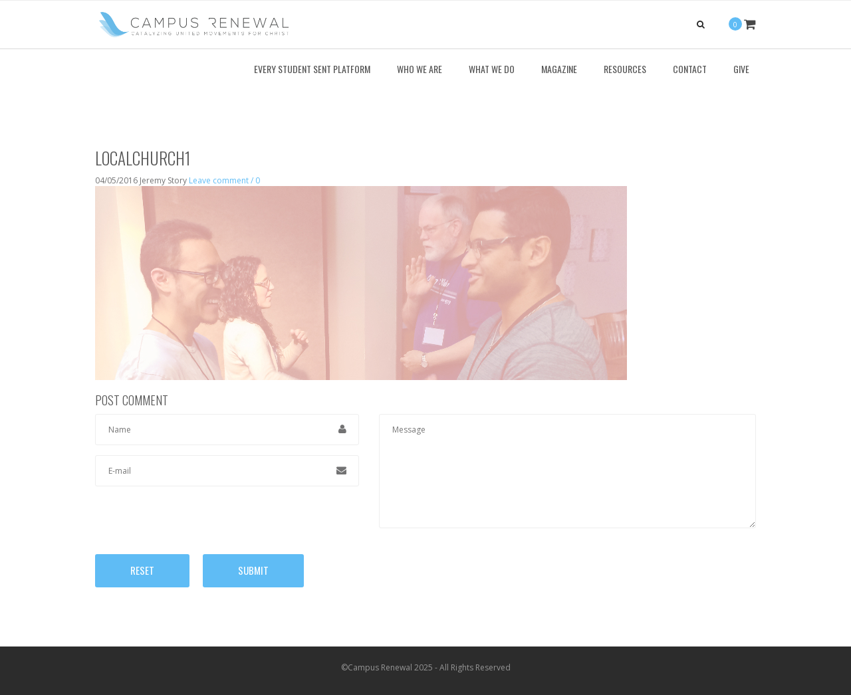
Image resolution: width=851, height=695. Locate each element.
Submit (253, 570)
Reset (142, 570)
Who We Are (419, 69)
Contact (690, 69)
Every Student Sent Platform (312, 69)
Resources (625, 69)
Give (741, 69)
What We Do (492, 69)
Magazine (559, 69)
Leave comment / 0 (224, 180)
